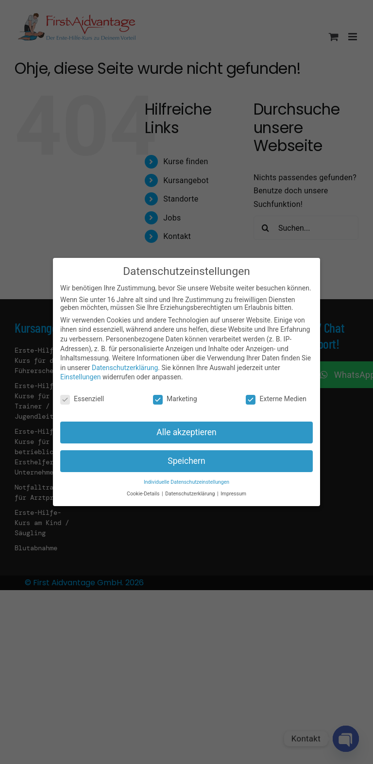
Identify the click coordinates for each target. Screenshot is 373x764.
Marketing (175, 399)
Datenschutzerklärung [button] (190, 494)
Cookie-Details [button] (144, 494)
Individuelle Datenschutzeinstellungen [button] (186, 482)
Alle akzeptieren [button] (186, 432)
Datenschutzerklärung (125, 368)
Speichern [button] (186, 461)
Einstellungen (80, 377)
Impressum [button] (233, 494)
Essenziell (82, 399)
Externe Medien (276, 399)
